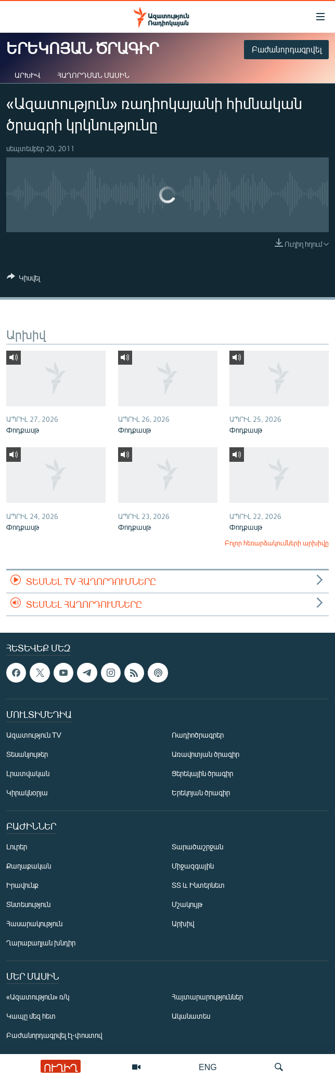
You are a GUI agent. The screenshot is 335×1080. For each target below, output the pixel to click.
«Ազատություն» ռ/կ (37, 997)
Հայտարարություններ (207, 997)
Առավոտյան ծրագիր (205, 754)
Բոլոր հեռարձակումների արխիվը (277, 543)
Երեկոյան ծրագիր (201, 793)
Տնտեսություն (28, 904)
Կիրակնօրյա (27, 793)
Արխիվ (28, 75)
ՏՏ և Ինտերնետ (198, 885)
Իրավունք (22, 885)
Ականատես (191, 1016)
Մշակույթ (187, 904)
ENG (208, 1067)
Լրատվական (27, 773)
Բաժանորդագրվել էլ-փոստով (54, 1035)
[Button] (23, 279)
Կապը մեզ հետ (31, 1016)
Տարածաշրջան (197, 847)
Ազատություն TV (33, 735)
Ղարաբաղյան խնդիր (40, 943)
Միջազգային (193, 866)
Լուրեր (16, 847)
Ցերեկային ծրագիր (202, 773)
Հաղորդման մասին (93, 75)
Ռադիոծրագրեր (198, 735)
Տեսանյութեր (27, 754)
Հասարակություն (34, 923)
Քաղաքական (28, 866)
